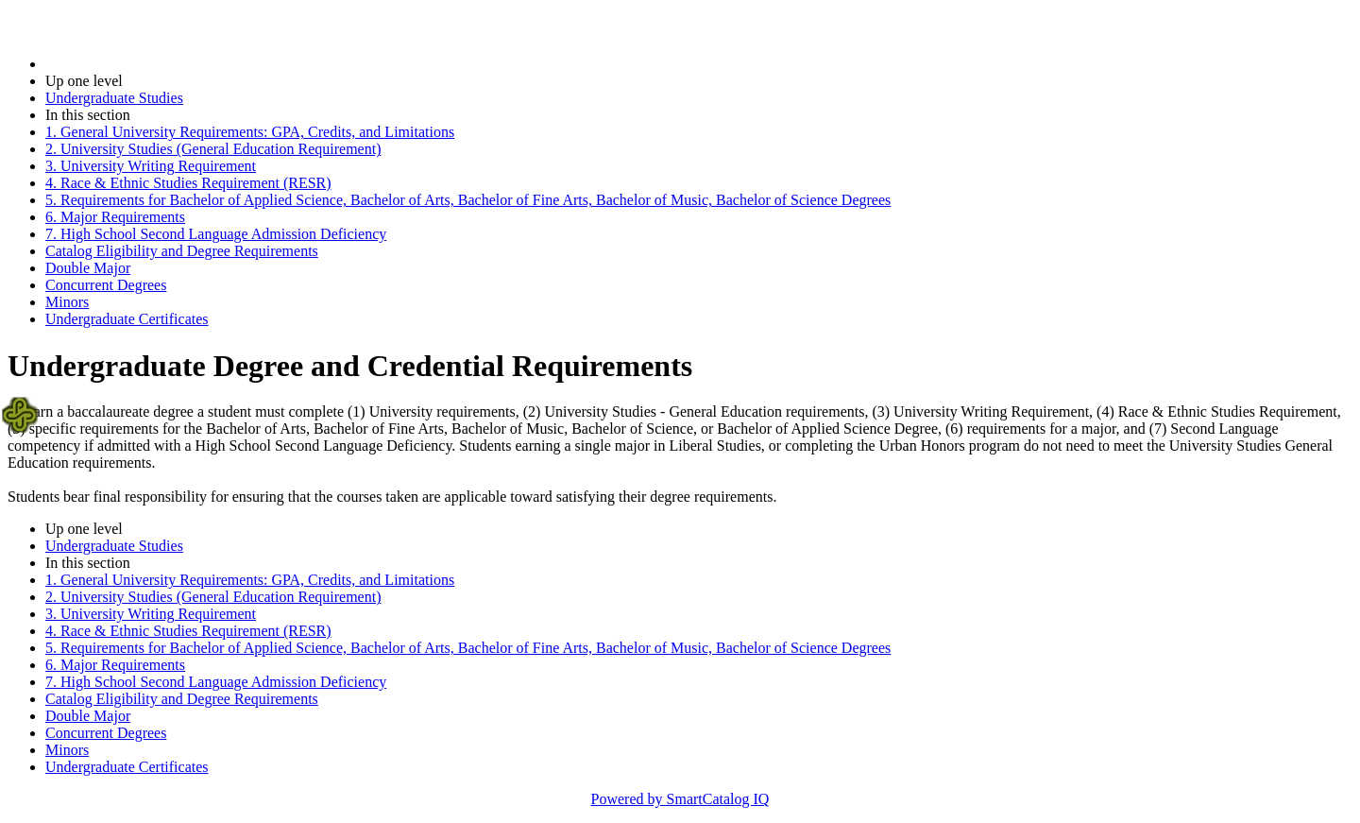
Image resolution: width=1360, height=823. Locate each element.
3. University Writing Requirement (150, 166)
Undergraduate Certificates (127, 319)
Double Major (87, 268)
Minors (67, 302)
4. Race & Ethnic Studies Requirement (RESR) (188, 183)
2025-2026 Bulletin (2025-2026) (144, 64)
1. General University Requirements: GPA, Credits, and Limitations (249, 132)
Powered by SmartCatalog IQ (680, 799)
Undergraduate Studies (114, 98)
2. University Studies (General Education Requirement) (213, 149)
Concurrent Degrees (105, 285)
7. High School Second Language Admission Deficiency (215, 234)
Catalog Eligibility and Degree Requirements (181, 251)
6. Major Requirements (115, 217)
